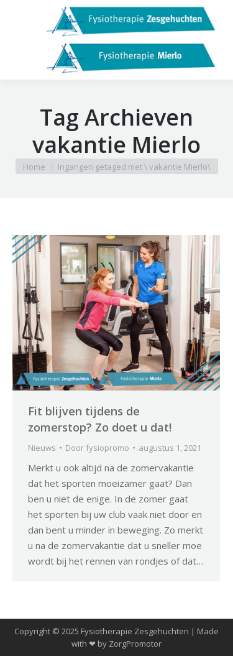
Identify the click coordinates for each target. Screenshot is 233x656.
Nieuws (42, 447)
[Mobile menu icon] (19, 39)
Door (97, 447)
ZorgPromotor (135, 643)
